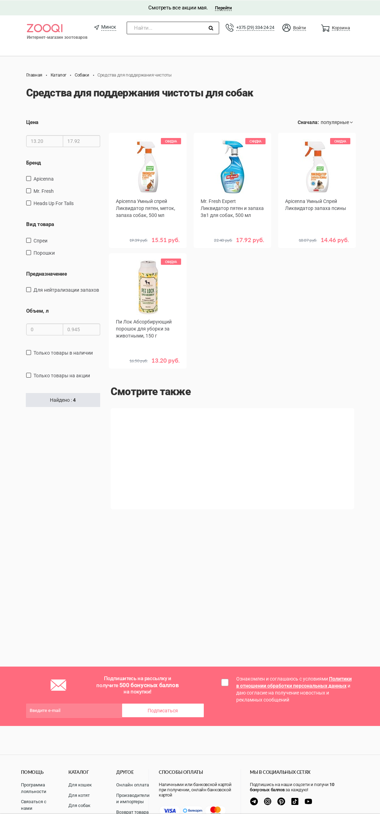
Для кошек (80, 784)
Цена (32, 122)
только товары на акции (61, 375)
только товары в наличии (63, 353)
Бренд (33, 162)
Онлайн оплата (132, 784)
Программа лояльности (33, 788)
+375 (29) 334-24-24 (255, 27)
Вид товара (40, 224)
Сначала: (308, 122)
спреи (40, 240)
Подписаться (163, 710)
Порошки (44, 252)
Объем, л (37, 310)
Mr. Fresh (43, 191)
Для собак (79, 805)
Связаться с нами (33, 805)
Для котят (79, 795)
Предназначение (46, 273)
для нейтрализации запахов (66, 289)
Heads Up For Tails (53, 203)
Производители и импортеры (133, 799)
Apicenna (43, 178)
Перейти (223, 7)
